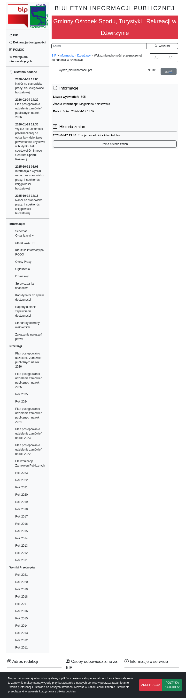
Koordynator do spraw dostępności (29, 297)
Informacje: (67, 55)
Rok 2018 (21, 509)
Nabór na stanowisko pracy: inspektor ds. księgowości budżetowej (28, 204)
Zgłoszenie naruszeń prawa (28, 337)
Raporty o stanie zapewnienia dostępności (25, 311)
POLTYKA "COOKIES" (172, 685)
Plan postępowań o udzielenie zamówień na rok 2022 (28, 449)
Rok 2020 (21, 494)
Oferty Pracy (23, 261)
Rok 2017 (21, 516)
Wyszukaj (162, 45)
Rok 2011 (21, 560)
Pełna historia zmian (115, 144)
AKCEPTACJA (150, 685)
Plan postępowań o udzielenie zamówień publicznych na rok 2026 (28, 108)
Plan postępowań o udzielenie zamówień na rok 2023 (28, 433)
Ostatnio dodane (23, 72)
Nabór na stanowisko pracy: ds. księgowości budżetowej (29, 86)
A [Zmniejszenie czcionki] (171, 57)
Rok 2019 (21, 502)
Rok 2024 (21, 401)
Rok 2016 (21, 524)
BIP (13, 35)
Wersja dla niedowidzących (20, 59)
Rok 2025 (21, 394)
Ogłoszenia (22, 269)
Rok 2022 (21, 480)
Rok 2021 (21, 487)
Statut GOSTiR (25, 243)
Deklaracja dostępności (27, 42)
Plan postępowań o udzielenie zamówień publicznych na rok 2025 (28, 380)
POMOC (16, 49)
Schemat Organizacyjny (24, 233)
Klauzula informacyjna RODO (29, 252)
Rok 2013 (21, 545)
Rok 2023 (21, 473)
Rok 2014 (21, 538)
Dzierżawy (22, 276)
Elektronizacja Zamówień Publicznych (30, 463)
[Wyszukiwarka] (99, 46)
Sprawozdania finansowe (24, 286)
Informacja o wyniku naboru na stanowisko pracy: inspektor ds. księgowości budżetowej (29, 177)
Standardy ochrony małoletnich (27, 325)
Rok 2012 (21, 553)
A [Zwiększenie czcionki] (157, 57)
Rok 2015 (21, 531)
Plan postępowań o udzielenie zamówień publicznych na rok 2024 (28, 415)
